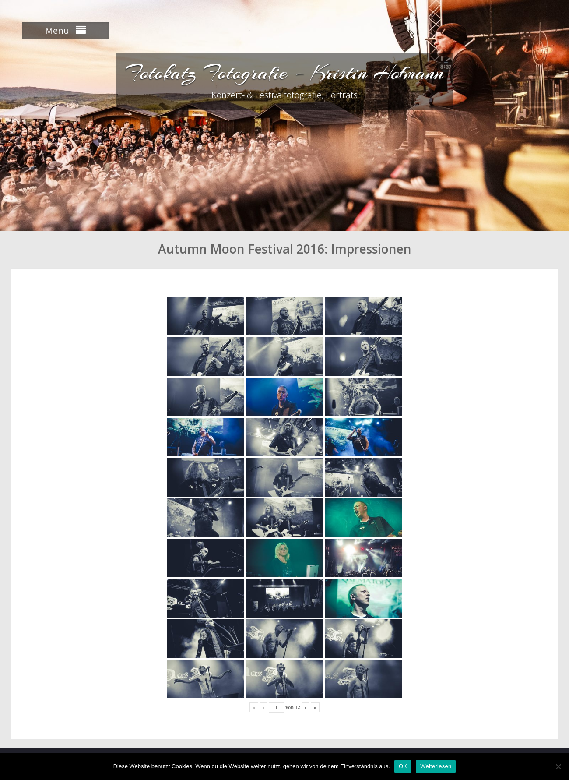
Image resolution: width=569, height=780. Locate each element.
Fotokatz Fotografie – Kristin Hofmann (284, 72)
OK (403, 766)
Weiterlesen (435, 766)
